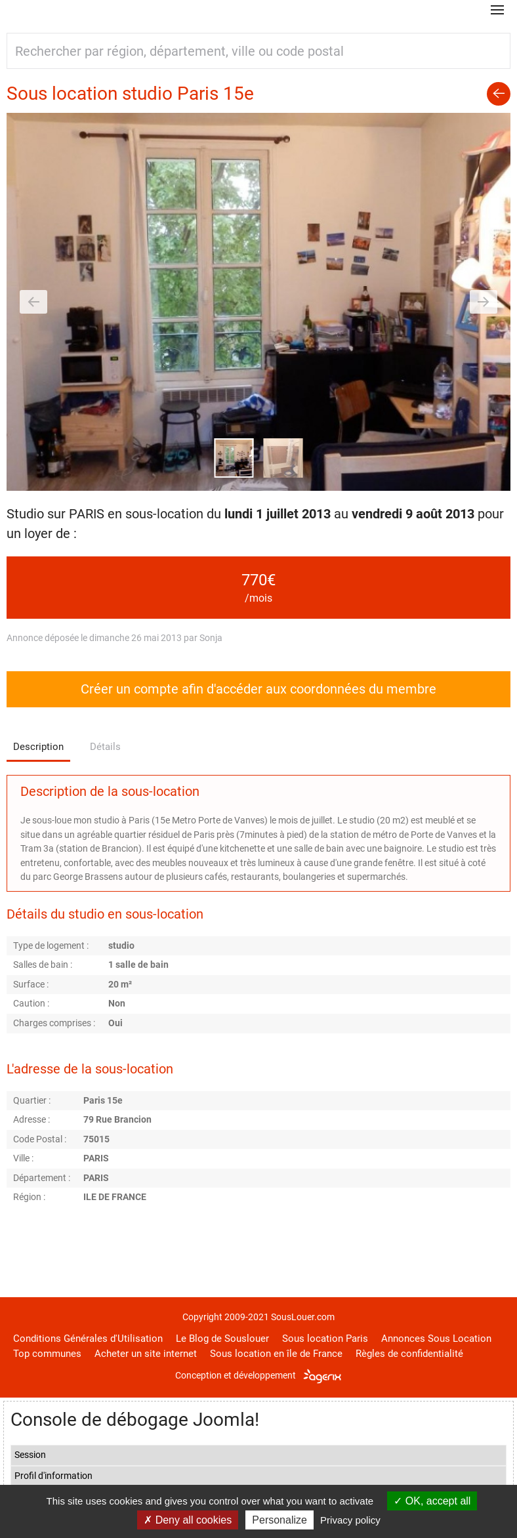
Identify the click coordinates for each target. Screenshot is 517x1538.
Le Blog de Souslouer (222, 1338)
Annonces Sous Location (436, 1338)
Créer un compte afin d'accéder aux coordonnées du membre (258, 689)
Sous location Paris (325, 1338)
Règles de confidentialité (409, 1354)
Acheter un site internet (145, 1354)
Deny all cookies (188, 1520)
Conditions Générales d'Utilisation (88, 1338)
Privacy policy (350, 1520)
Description (38, 747)
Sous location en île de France (276, 1354)
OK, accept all (432, 1501)
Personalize (279, 1520)
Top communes (47, 1354)
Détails (105, 747)
